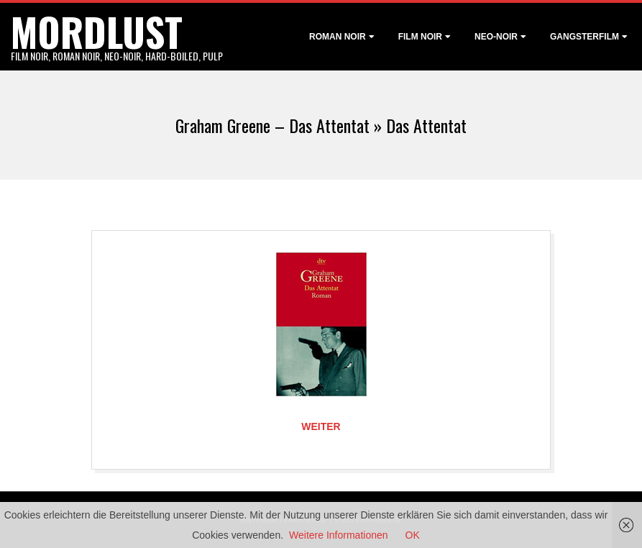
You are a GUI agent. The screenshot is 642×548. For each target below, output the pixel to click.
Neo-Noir (496, 37)
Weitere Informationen (338, 535)
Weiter (320, 426)
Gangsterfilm (584, 37)
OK (412, 535)
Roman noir (337, 37)
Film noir (420, 37)
